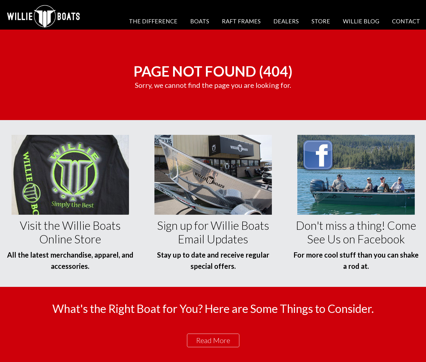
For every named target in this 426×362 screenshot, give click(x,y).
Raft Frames (241, 21)
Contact (406, 21)
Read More (213, 340)
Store (321, 21)
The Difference (153, 21)
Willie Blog (361, 21)
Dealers (286, 21)
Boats (199, 21)
